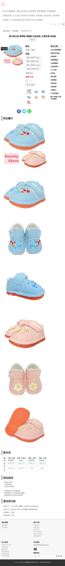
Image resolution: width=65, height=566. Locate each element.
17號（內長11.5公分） (33, 57)
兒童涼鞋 (47, 15)
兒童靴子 (6, 20)
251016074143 (26, 31)
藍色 (27, 50)
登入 (10, 545)
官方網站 (5, 527)
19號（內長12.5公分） (33, 65)
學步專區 (31, 15)
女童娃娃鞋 (7, 15)
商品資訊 (32, 39)
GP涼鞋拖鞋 (16, 20)
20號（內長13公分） (33, 69)
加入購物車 (30, 85)
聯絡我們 (5, 525)
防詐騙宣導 (5, 556)
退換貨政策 (5, 554)
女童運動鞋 (51, 11)
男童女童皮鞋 (22, 11)
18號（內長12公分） (33, 61)
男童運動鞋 (41, 11)
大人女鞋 (16, 15)
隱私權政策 (5, 551)
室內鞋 (24, 15)
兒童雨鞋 (56, 15)
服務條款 (5, 549)
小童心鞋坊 (6, 31)
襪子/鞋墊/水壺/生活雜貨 (32, 20)
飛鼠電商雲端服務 (45, 562)
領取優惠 (59, 556)
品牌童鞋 (32, 11)
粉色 (33, 50)
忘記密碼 (5, 547)
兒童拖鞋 (39, 15)
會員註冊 (5, 545)
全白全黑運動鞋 (9, 11)
